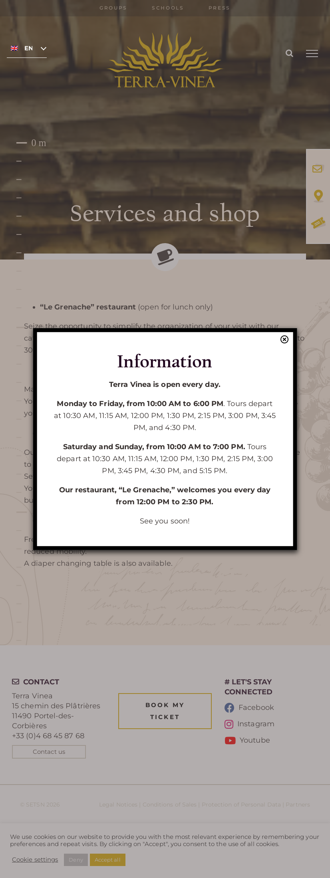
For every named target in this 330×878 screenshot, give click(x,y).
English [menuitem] (28, 48)
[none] (27, 48)
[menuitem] (27, 48)
